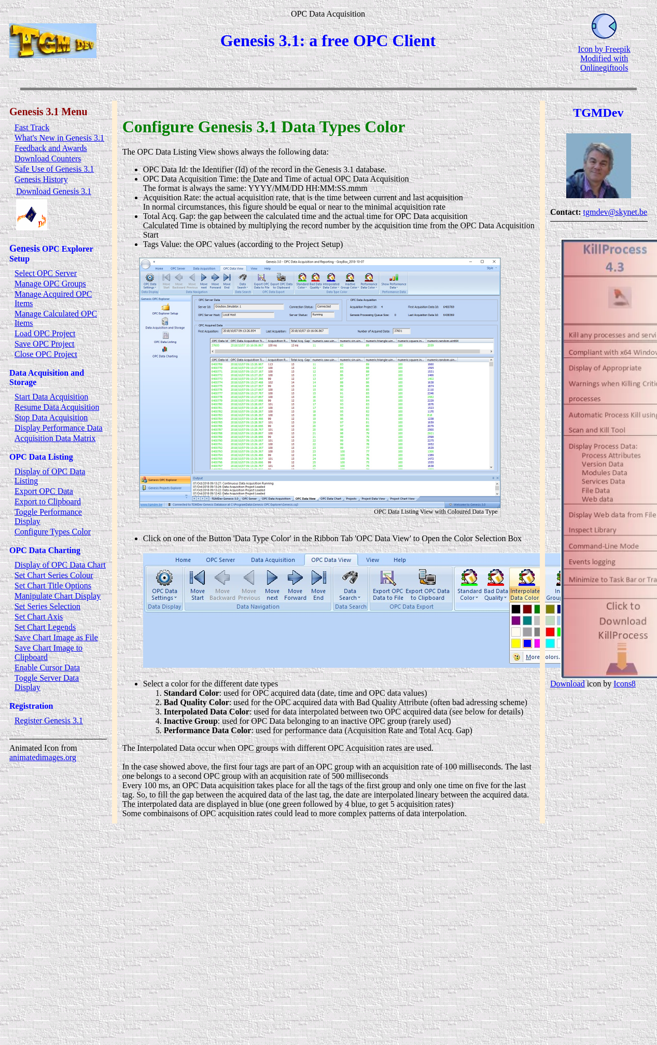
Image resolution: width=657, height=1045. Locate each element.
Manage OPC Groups (50, 283)
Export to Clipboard (48, 501)
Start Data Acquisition (51, 396)
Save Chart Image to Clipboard (48, 652)
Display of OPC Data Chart (60, 564)
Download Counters (48, 158)
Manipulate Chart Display (58, 596)
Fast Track (32, 127)
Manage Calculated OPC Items (56, 318)
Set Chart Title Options (53, 585)
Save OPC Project (45, 343)
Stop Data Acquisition (51, 417)
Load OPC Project (45, 333)
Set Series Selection (47, 606)
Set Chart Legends (45, 627)
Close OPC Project (46, 354)
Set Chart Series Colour (54, 575)
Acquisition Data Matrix (55, 438)
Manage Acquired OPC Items (53, 299)
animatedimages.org (42, 757)
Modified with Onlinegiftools (604, 63)
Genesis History (41, 179)
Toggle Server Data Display (47, 682)
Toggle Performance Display (48, 516)
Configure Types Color (53, 531)
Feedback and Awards (51, 148)
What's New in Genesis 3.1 (59, 137)
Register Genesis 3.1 (49, 720)
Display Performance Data (59, 427)
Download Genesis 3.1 (53, 191)
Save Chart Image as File (56, 637)
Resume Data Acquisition (57, 407)
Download (567, 683)
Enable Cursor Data (47, 667)
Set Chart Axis (39, 616)
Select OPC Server (46, 273)
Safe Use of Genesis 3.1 (54, 168)
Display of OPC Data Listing (50, 476)
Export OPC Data (44, 491)
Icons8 (625, 683)
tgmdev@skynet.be (615, 212)
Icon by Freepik (604, 49)
